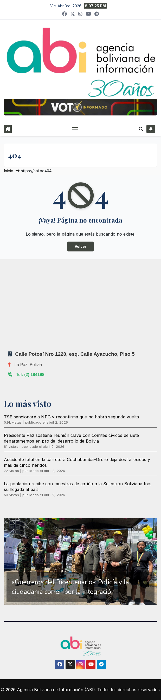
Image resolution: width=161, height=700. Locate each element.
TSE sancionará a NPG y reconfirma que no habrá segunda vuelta (71, 416)
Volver (80, 246)
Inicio (8, 170)
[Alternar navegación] (75, 129)
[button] (141, 129)
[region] (80, 561)
